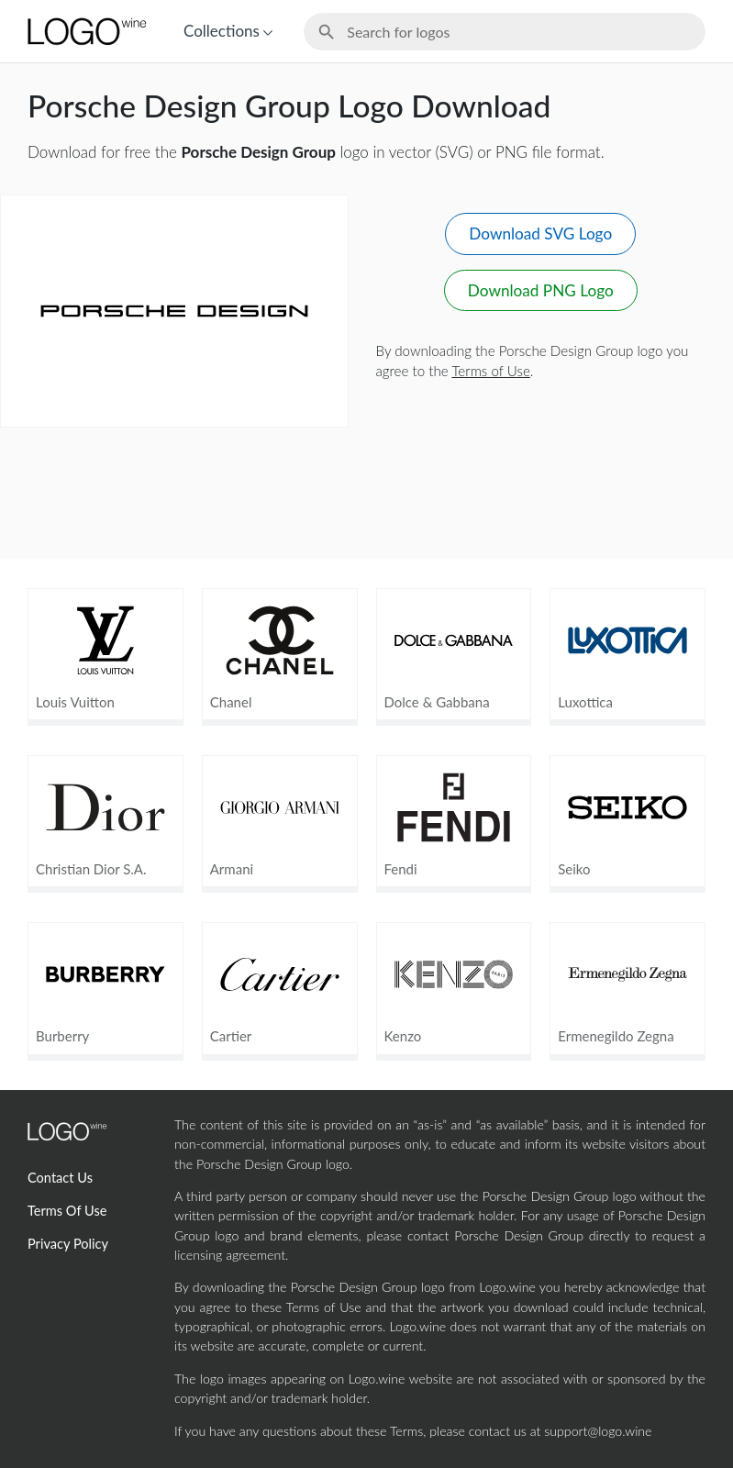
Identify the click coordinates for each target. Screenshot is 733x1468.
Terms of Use (490, 370)
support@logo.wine (597, 1431)
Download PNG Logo (541, 290)
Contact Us (60, 1177)
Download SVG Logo (540, 233)
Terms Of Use (67, 1210)
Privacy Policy (68, 1243)
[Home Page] (85, 31)
